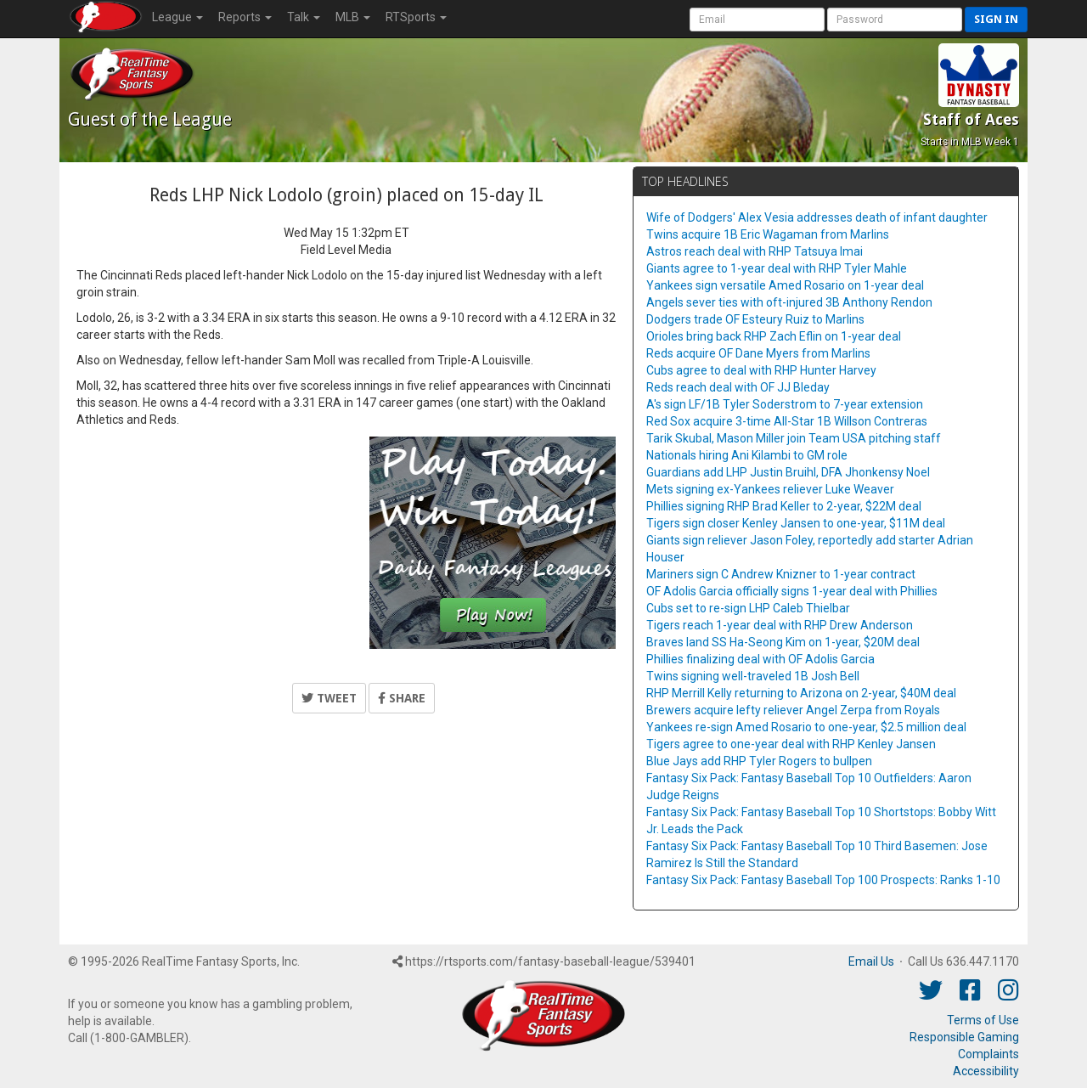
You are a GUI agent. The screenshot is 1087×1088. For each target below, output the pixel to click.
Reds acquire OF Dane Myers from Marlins (758, 353)
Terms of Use (983, 1020)
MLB (352, 17)
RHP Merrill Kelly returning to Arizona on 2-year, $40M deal (801, 693)
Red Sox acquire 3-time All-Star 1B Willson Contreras (786, 421)
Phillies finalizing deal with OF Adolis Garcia (760, 659)
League (177, 17)
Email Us (871, 961)
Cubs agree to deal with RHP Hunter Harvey (761, 370)
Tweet (329, 698)
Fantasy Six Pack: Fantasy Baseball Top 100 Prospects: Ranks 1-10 (823, 880)
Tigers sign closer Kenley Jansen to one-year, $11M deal (795, 523)
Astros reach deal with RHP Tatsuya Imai (754, 251)
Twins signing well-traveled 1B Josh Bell (752, 676)
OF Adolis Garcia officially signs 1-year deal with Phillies (792, 591)
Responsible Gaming (964, 1037)
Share (401, 698)
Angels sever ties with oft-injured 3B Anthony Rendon (789, 302)
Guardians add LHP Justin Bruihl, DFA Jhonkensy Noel (788, 472)
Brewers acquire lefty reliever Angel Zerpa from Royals (793, 710)
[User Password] (894, 19)
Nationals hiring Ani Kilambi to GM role (747, 455)
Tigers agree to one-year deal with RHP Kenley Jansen (791, 744)
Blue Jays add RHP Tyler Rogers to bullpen (759, 761)
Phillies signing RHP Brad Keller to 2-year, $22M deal (783, 506)
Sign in (996, 19)
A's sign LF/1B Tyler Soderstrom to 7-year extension (784, 404)
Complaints (988, 1054)
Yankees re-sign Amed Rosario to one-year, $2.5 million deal (806, 727)
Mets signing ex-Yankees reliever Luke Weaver (770, 489)
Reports (245, 17)
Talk (303, 17)
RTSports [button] (416, 17)
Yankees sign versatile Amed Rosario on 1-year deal (785, 285)
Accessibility (986, 1071)
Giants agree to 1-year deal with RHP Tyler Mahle (776, 268)
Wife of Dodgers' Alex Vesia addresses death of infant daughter (817, 217)
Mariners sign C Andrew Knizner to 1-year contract (780, 574)
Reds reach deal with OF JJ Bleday (738, 387)
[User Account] (757, 19)
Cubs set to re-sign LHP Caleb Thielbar (748, 608)
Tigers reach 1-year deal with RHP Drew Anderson (779, 625)
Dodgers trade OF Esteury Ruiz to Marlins (755, 319)
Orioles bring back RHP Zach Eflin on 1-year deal (773, 336)
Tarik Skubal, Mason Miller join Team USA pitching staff (793, 438)
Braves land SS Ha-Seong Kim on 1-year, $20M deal (783, 642)
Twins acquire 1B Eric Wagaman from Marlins (767, 234)
